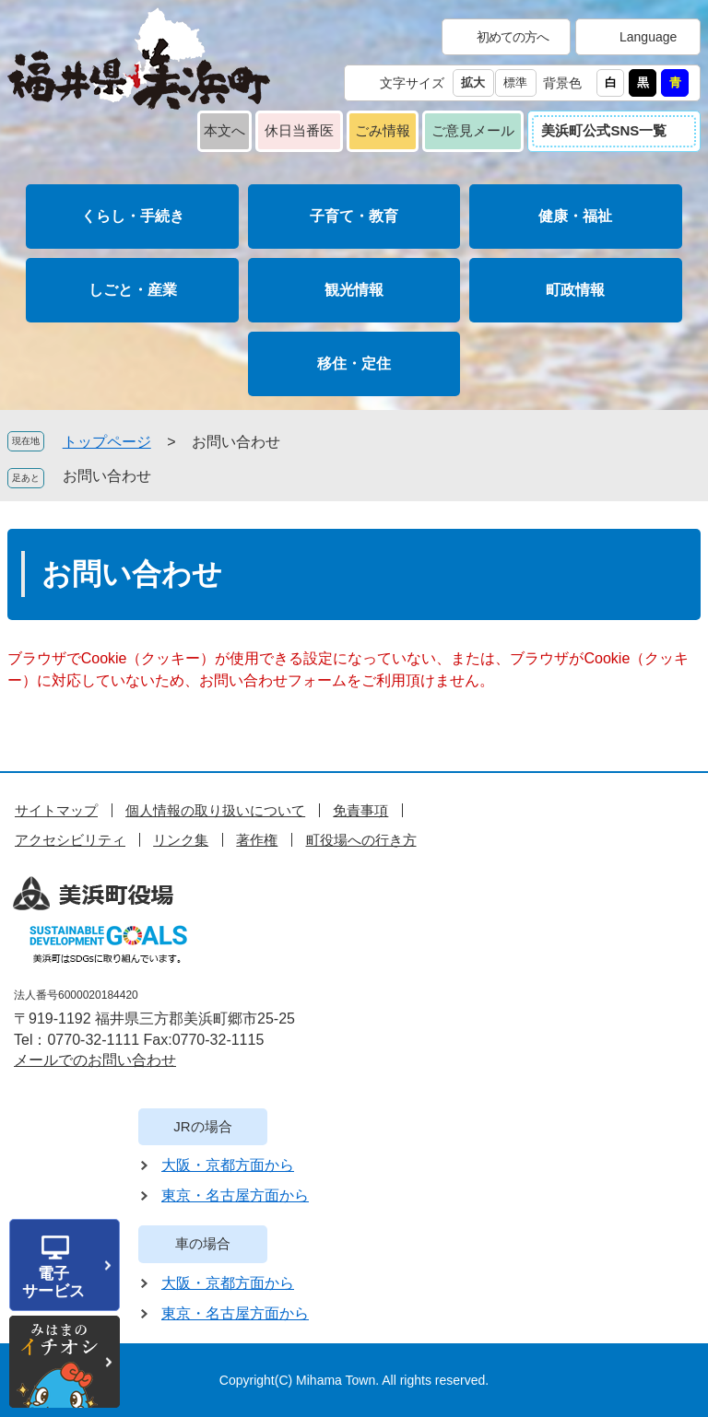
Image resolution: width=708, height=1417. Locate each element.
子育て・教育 (354, 216)
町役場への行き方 (361, 840)
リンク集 (180, 840)
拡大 (473, 82)
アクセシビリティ (70, 840)
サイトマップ (56, 810)
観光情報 (354, 290)
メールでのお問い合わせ (95, 1060)
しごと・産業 (132, 290)
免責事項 (360, 810)
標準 (515, 82)
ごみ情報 (382, 130)
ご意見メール (472, 130)
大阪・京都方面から (227, 1165)
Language (648, 36)
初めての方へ (513, 36)
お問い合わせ (107, 476)
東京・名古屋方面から (235, 1195)
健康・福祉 (575, 216)
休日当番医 (299, 130)
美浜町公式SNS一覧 (604, 130)
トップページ (107, 442)
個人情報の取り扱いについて (215, 810)
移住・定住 (354, 363)
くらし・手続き (132, 216)
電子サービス (53, 1282)
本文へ (224, 130)
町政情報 (575, 290)
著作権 (256, 840)
